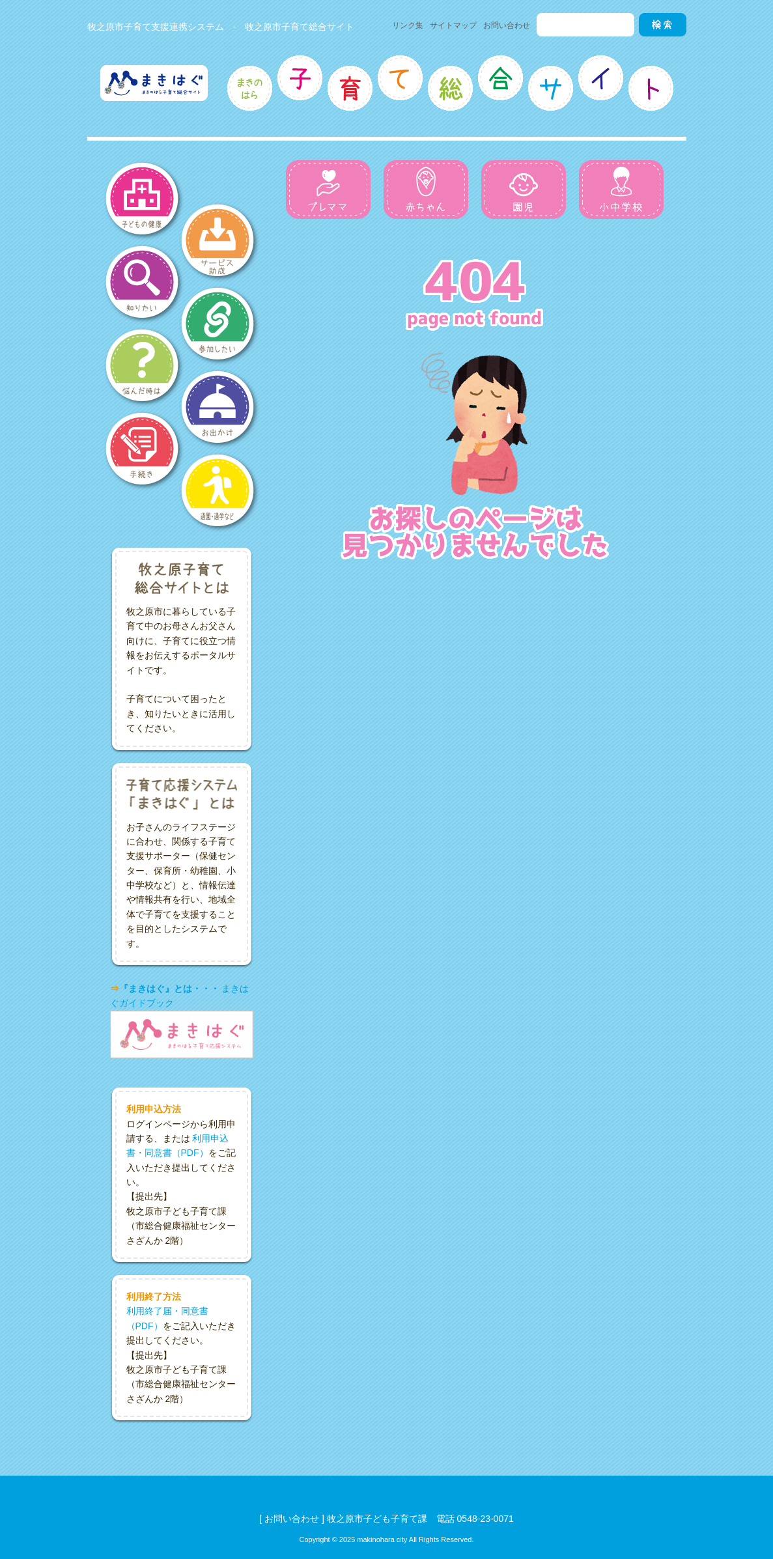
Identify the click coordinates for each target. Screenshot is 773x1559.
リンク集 (407, 25)
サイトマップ (453, 25)
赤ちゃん (426, 189)
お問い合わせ (506, 25)
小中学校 (621, 189)
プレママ (328, 189)
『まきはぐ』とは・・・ (169, 988)
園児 (523, 189)
